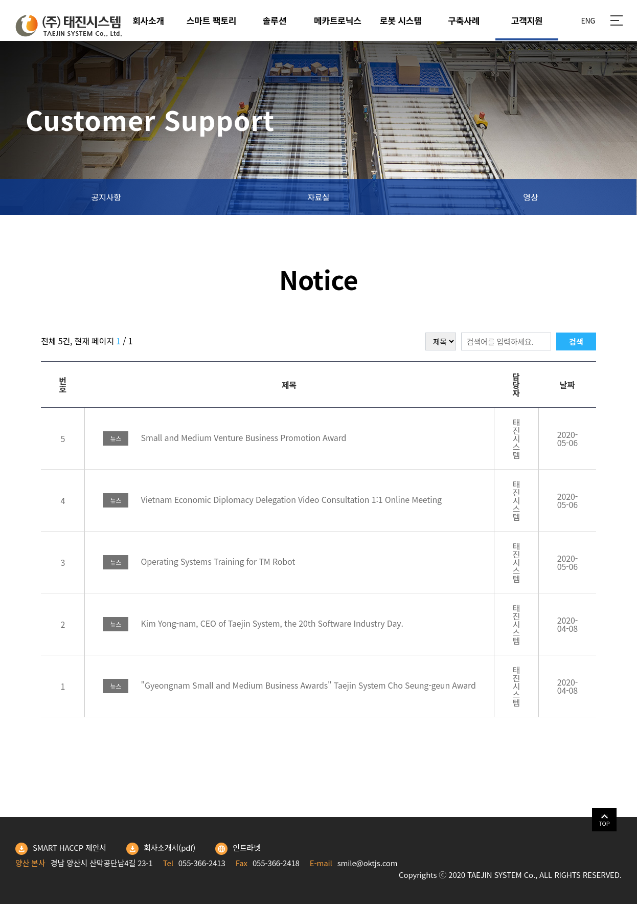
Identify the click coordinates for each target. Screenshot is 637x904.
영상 (530, 197)
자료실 (318, 197)
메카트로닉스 (337, 20)
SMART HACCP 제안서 (60, 849)
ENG (588, 20)
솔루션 (274, 20)
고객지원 (527, 20)
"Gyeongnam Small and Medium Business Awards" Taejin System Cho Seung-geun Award (289, 685)
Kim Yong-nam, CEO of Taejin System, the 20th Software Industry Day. (253, 623)
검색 (576, 341)
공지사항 (106, 197)
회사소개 (148, 20)
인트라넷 (238, 849)
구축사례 (464, 20)
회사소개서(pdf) (160, 849)
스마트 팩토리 (211, 20)
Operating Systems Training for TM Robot (199, 561)
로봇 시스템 (401, 20)
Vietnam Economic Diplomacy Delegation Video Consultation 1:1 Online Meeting (272, 499)
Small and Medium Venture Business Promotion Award (224, 437)
